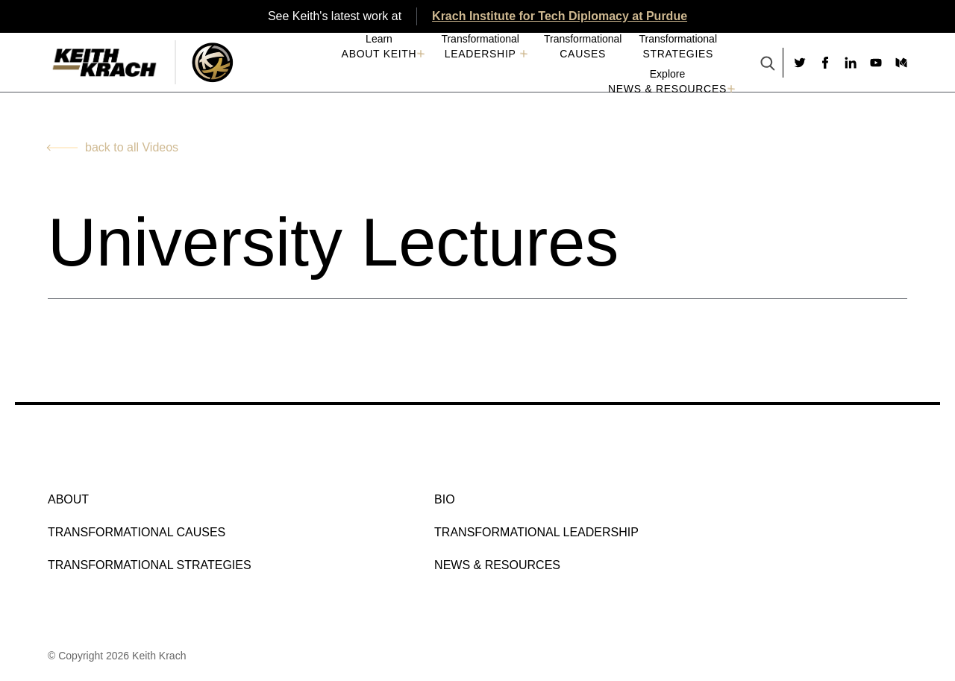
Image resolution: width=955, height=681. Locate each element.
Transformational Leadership (536, 532)
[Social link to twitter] (800, 63)
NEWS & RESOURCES (667, 89)
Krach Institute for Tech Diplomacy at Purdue (559, 16)
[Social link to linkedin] (851, 63)
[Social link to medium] (901, 63)
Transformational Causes (136, 532)
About (68, 499)
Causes (583, 54)
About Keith (379, 54)
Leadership (480, 54)
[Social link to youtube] (876, 63)
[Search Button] (767, 64)
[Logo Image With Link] (212, 62)
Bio (444, 499)
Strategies (677, 54)
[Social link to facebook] (825, 63)
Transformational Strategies (149, 565)
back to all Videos (131, 147)
